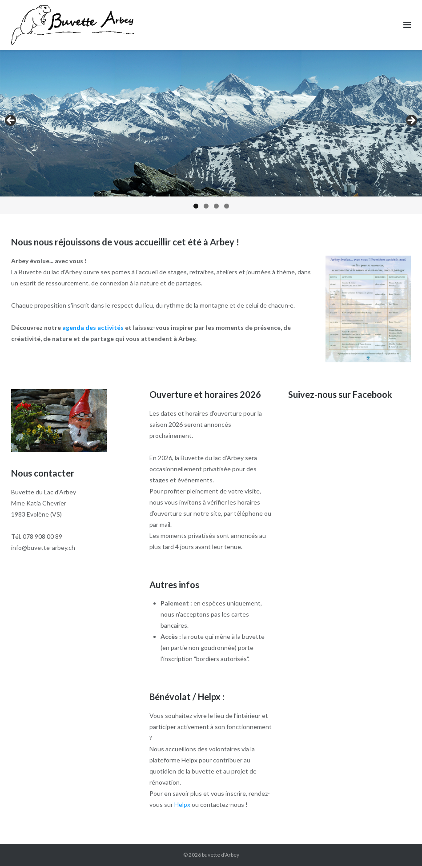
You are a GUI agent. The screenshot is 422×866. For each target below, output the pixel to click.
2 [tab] (206, 206)
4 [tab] (226, 206)
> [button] (411, 121)
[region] (211, 132)
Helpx (182, 804)
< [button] (11, 121)
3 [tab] (216, 206)
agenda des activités (93, 327)
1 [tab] (195, 206)
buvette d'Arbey (220, 854)
